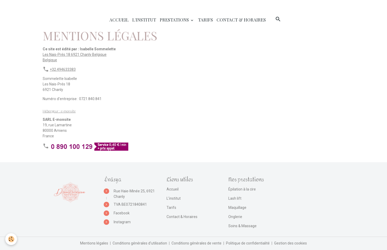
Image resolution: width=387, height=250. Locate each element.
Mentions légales (94, 243)
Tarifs (205, 20)
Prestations (175, 20)
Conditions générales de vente (197, 243)
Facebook (122, 213)
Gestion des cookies (290, 243)
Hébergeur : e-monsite (59, 111)
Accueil (119, 20)
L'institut (144, 20)
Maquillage (237, 207)
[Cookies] (11, 239)
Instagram (122, 222)
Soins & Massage (242, 226)
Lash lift (234, 198)
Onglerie (235, 217)
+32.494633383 (63, 69)
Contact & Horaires (241, 20)
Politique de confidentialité (248, 243)
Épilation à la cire (242, 189)
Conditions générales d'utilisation (140, 243)
